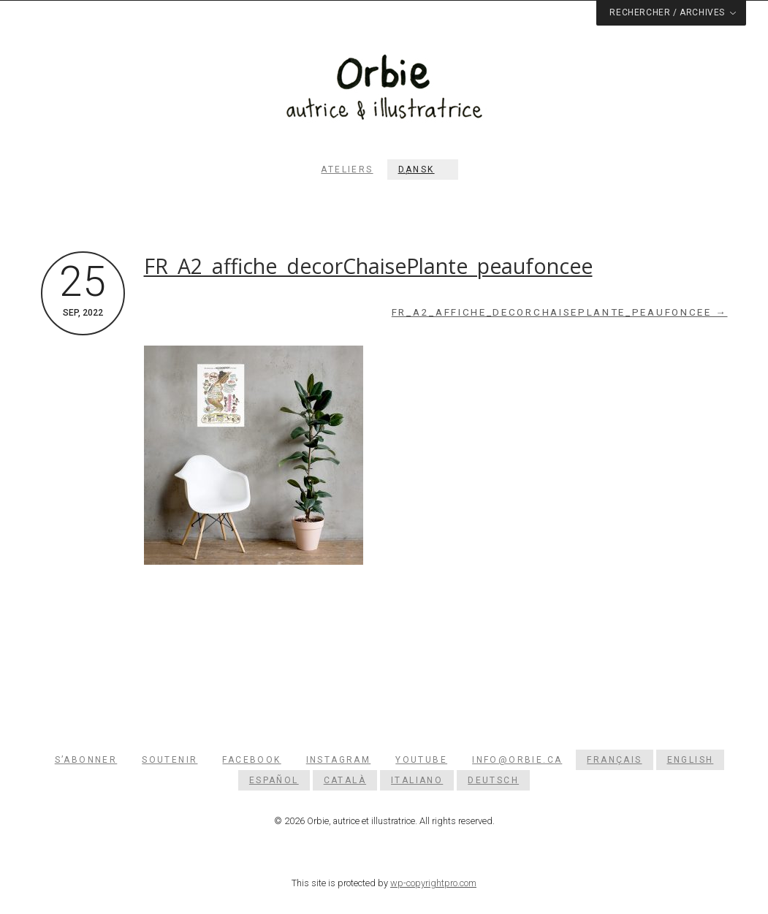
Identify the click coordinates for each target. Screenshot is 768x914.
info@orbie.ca (517, 760)
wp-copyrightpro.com (433, 882)
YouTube (421, 760)
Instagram (338, 760)
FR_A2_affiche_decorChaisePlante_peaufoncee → (560, 312)
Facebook (251, 760)
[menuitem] (422, 169)
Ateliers (347, 169)
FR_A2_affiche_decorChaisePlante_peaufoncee (368, 266)
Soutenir (169, 760)
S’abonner (86, 760)
